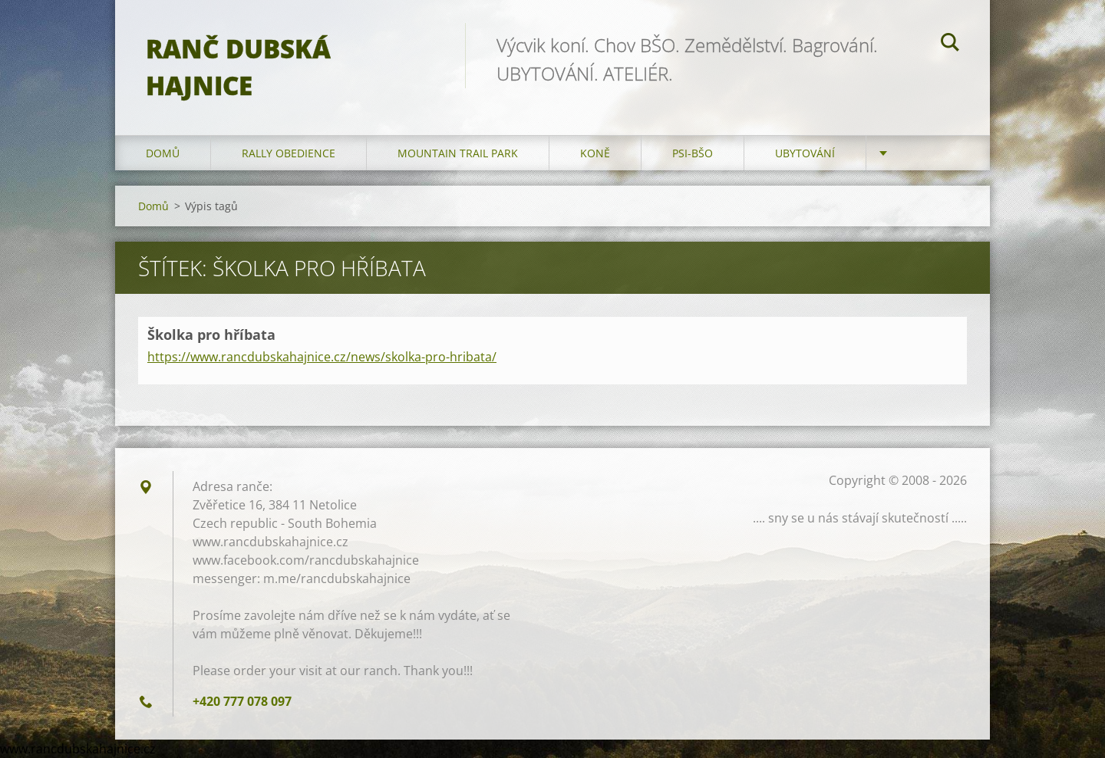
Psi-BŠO (692, 153)
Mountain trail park (457, 153)
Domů (163, 153)
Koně (595, 153)
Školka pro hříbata (211, 334)
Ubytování (805, 153)
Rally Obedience (288, 153)
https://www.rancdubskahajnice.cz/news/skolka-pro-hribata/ (321, 356)
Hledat (950, 44)
